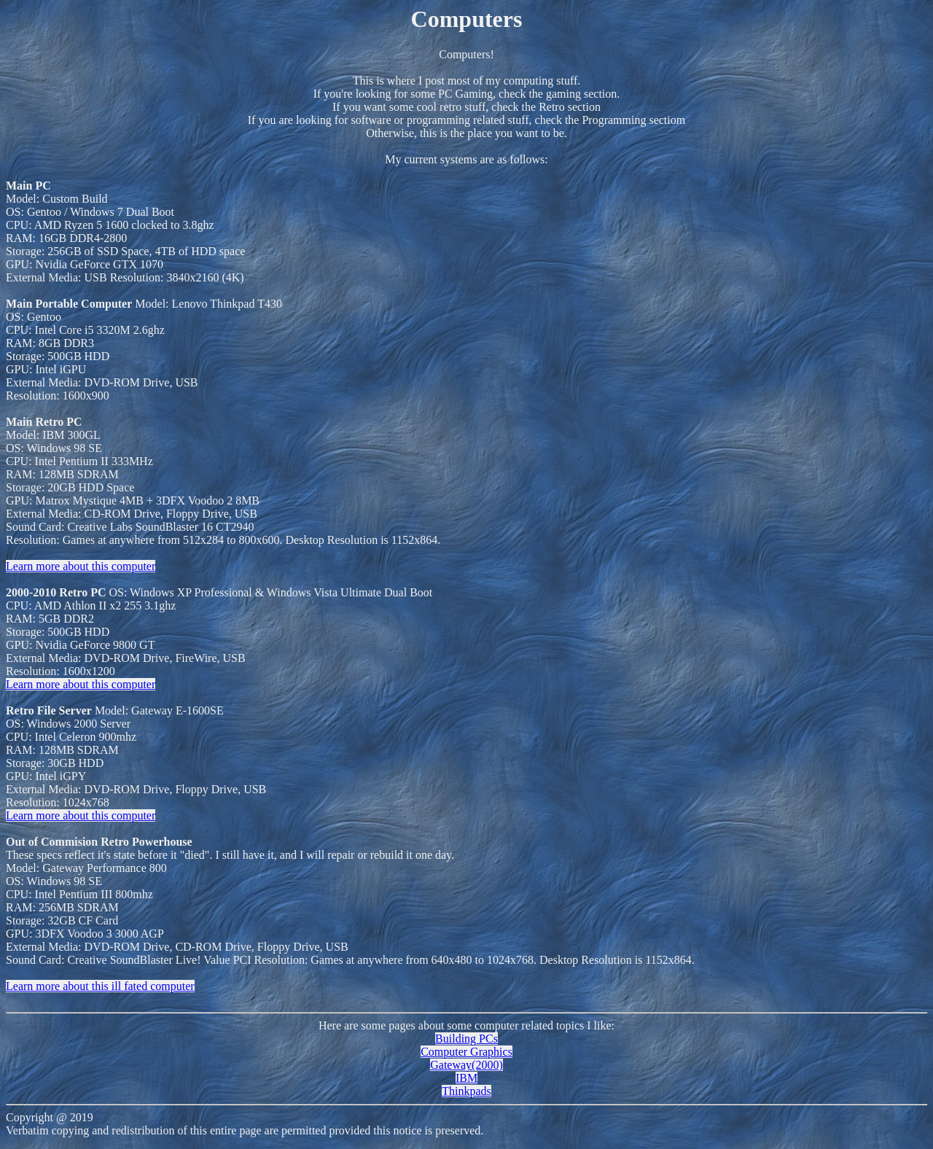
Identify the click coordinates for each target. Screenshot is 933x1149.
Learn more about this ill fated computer (100, 986)
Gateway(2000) (466, 1065)
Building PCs (466, 1038)
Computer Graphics (466, 1051)
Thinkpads (466, 1091)
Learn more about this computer (80, 566)
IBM (466, 1078)
